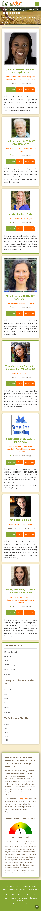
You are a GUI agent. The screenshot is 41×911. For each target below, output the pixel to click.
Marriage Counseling (11, 652)
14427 (6, 725)
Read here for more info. (20, 904)
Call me (19, 90)
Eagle (6, 703)
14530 (6, 736)
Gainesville (8, 690)
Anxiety (6, 661)
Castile (6, 707)
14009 (6, 740)
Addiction (7, 656)
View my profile (29, 90)
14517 (6, 729)
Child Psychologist (10, 665)
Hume (6, 698)
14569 (6, 732)
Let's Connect (11, 90)
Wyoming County (22, 799)
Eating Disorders (10, 669)
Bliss (6, 694)
